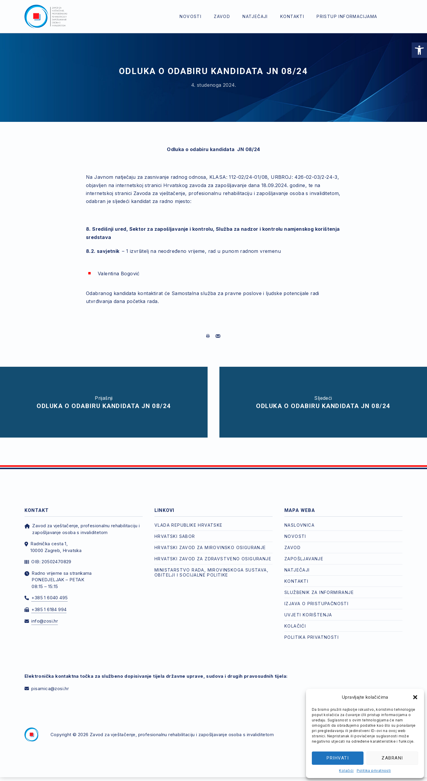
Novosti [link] (190, 16)
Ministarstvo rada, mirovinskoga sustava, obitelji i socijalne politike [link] (211, 568)
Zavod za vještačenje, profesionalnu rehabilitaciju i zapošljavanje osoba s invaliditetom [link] (182, 730)
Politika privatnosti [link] (374, 770)
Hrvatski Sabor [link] (174, 532)
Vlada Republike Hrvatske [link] (188, 520)
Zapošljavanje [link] (303, 554)
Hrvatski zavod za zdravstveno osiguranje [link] (212, 554)
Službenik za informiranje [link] (319, 588)
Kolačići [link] (346, 770)
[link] (419, 50)
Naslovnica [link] (299, 520)
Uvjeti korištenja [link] (308, 610)
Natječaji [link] (255, 16)
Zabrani (392, 758)
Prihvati (338, 758)
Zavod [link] (222, 16)
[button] (415, 697)
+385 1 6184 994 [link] (48, 605)
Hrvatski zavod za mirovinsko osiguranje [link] (210, 543)
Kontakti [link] (292, 16)
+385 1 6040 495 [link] (49, 593)
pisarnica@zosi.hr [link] (50, 684)
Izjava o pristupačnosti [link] (316, 599)
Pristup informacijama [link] (347, 16)
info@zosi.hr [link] (44, 617)
